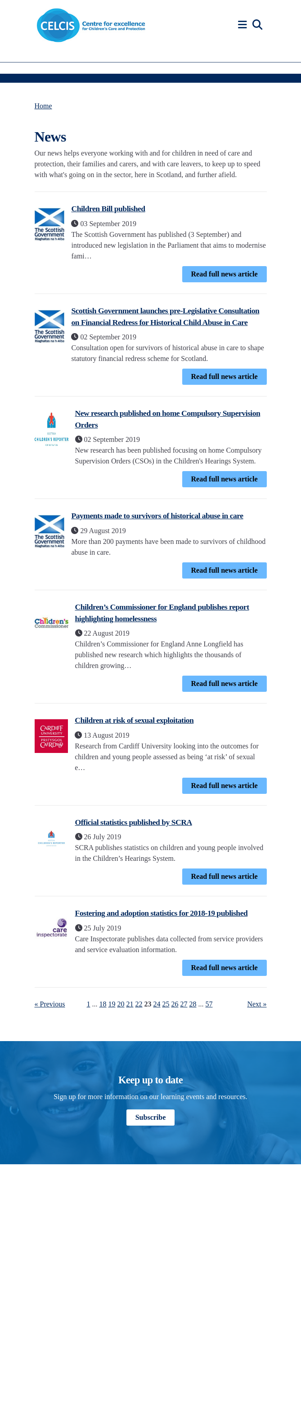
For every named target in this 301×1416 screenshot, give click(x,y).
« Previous (50, 1004)
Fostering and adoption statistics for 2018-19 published (161, 912)
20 (121, 1004)
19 (112, 1004)
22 (139, 1004)
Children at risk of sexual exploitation (134, 720)
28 (193, 1004)
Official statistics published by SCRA (133, 822)
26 (175, 1004)
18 (103, 1004)
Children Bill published (108, 208)
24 (157, 1004)
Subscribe (150, 1117)
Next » (256, 1004)
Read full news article (224, 274)
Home (43, 106)
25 (166, 1004)
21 (130, 1004)
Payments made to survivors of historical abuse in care (157, 515)
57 (209, 1004)
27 (184, 1004)
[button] (244, 25)
